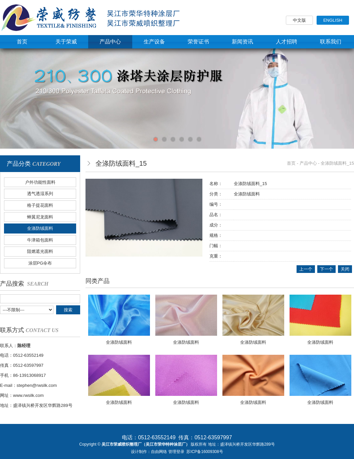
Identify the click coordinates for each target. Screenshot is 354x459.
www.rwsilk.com (28, 395)
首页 (291, 163)
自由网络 (159, 451)
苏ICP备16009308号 (204, 451)
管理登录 (176, 451)
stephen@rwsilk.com (37, 385)
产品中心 (308, 163)
